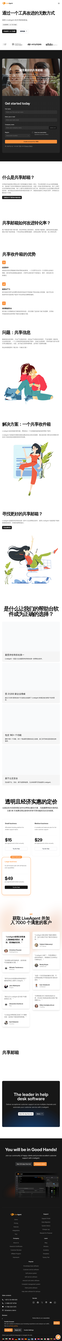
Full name (8, 109)
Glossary (45, 1246)
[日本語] (48, 1339)
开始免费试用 (7, 527)
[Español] (26, 1339)
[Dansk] (13, 1339)
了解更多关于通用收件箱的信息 (12, 197)
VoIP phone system (31, 1273)
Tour (16, 1234)
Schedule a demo (40, 1164)
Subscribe (56, 1323)
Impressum (16, 1257)
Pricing (16, 1223)
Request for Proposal (46, 1233)
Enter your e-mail (10, 116)
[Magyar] (42, 1339)
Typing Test (46, 1257)
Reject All (18, 1330)
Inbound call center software (31, 1280)
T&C (20, 146)
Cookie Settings (29, 1330)
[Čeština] (10, 1339)
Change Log (46, 1229)
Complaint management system (31, 1284)
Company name (9, 124)
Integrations (16, 1230)
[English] (22, 1339)
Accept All (8, 1330)
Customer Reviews (16, 1250)
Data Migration (46, 1222)
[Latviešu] (55, 1339)
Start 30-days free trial (24, 1164)
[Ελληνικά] (19, 1339)
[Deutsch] (16, 1339)
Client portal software (31, 1288)
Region (7, 132)
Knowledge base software (31, 1266)
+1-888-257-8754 (11, 1303)
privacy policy (13, 1326)
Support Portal (46, 1218)
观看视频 (23, 31)
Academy (46, 1250)
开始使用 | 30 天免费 (9, 31)
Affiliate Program (16, 1253)
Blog (46, 1242)
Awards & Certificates (16, 1246)
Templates (46, 1253)
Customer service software (31, 1269)
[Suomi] (32, 1339)
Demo (40, 1114)
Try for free (16, 848)
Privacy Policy (28, 146)
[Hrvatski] (38, 1339)
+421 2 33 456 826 (11, 1300)
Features (16, 1227)
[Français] (35, 1339)
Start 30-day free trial (25, 1114)
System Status (46, 1225)
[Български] (6, 1339)
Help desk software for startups (31, 1291)
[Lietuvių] (51, 1339)
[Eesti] (29, 1339)
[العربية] (3, 1339)
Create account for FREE (31, 141)
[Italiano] (45, 1339)
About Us (16, 1242)
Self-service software (31, 1277)
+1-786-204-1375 (10, 1307)
